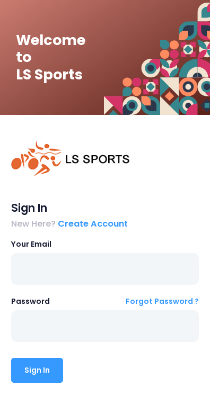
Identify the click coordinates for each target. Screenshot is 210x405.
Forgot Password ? (162, 301)
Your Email (31, 244)
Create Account (93, 224)
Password (30, 301)
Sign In (37, 370)
